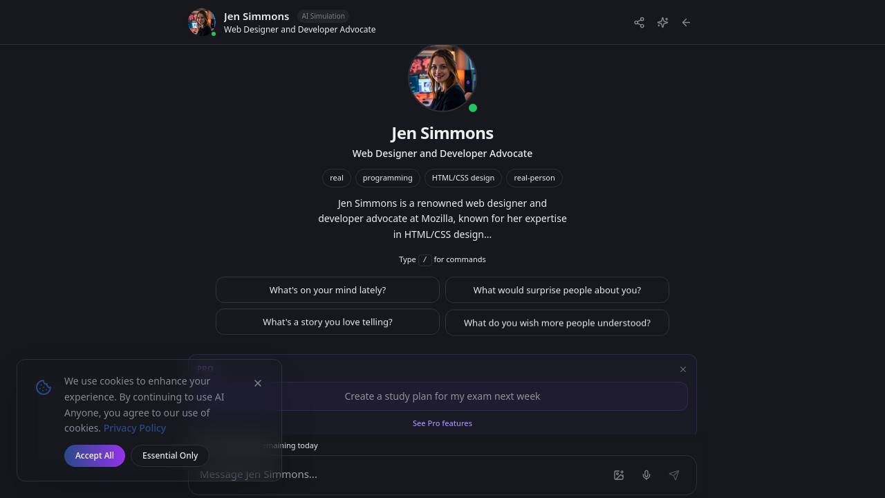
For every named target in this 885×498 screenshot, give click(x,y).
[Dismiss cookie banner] (258, 383)
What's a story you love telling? (327, 328)
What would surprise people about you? (557, 294)
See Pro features (442, 423)
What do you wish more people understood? (557, 328)
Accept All (94, 455)
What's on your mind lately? (328, 294)
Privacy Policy (135, 427)
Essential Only (170, 455)
